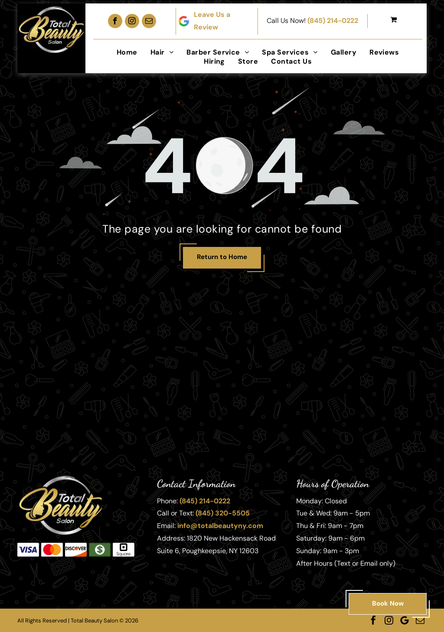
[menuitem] (127, 52)
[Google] (404, 620)
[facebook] (115, 21)
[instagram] (132, 21)
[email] (149, 21)
